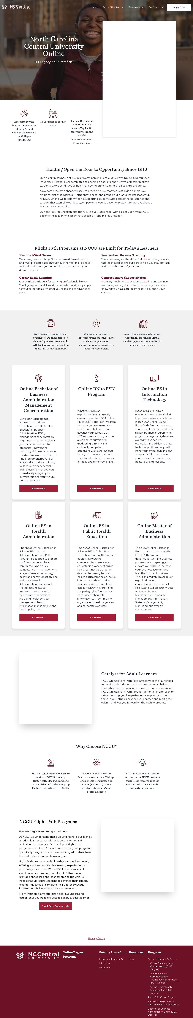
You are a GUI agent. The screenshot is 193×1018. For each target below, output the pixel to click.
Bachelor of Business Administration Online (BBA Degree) (162, 993)
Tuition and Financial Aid (111, 940)
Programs (156, 7)
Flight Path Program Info (55, 887)
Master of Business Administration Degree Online (163, 1009)
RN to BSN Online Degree (162, 979)
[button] (181, 21)
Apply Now (179, 7)
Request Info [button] (181, 21)
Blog (131, 940)
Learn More (38, 488)
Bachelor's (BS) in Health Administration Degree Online (163, 985)
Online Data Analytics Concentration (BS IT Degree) (161, 948)
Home (95, 7)
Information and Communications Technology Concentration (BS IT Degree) (164, 960)
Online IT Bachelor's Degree (162, 940)
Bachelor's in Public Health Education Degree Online (162, 1002)
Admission (104, 945)
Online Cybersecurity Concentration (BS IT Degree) (161, 971)
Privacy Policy (96, 920)
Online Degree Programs (73, 936)
